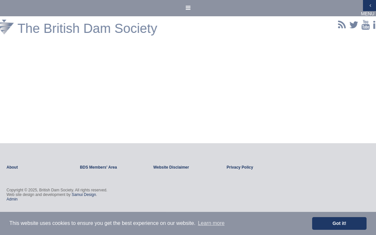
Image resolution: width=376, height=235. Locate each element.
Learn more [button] (211, 223)
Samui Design (84, 194)
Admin (12, 199)
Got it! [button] (339, 223)
